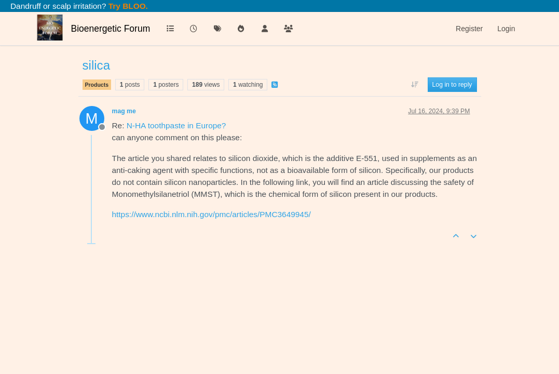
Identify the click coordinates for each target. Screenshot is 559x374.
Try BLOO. (127, 6)
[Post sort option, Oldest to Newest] (414, 84)
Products (97, 85)
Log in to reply (452, 84)
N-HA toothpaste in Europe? (176, 125)
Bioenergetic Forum (111, 28)
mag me (124, 111)
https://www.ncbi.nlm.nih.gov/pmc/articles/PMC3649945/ (211, 214)
